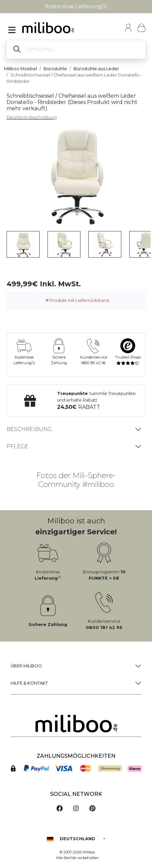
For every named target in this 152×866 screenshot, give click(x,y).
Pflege (17, 446)
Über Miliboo (26, 665)
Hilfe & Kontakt (29, 683)
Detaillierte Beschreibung (32, 117)
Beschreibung (29, 429)
